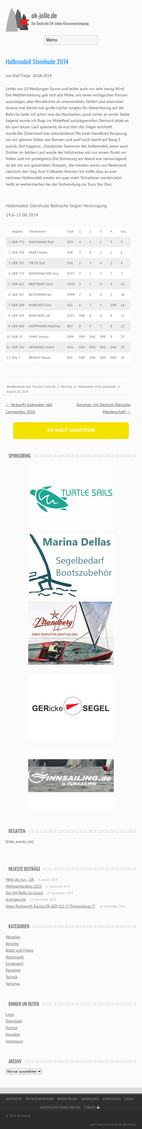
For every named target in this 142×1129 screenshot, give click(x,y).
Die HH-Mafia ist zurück (24, 892)
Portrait (12, 1028)
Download (14, 1021)
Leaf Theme (97, 1124)
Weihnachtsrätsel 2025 (24, 886)
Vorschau (13, 983)
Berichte (66, 387)
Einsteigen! (14, 963)
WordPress (129, 1124)
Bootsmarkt (15, 957)
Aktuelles (13, 937)
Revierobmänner (40, 1099)
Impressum (14, 1041)
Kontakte (13, 1034)
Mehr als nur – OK (20, 879)
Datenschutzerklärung (60, 1107)
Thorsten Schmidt (44, 387)
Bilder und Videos (19, 950)
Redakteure (67, 1099)
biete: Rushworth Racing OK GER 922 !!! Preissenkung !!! (50, 906)
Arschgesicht (16, 899)
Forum (89, 1107)
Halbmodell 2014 (89, 387)
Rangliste (13, 970)
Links (10, 1014)
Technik (12, 977)
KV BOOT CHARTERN (71, 430)
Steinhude (109, 387)
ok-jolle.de (44, 15)
